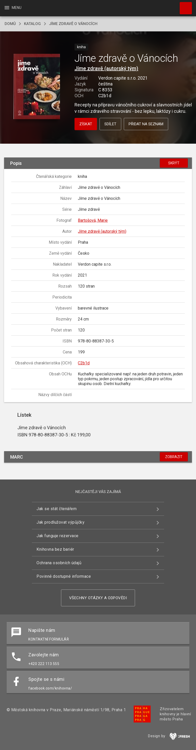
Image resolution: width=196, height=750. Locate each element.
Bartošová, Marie (93, 220)
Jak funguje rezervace (57, 535)
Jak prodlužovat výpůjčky (60, 522)
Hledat (183, 6)
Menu (12, 8)
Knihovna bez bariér (55, 549)
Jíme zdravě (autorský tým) (106, 68)
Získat (85, 124)
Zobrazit (173, 457)
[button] (36, 87)
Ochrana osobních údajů (58, 562)
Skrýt (173, 163)
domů (10, 23)
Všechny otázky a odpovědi (98, 598)
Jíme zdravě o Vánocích (73, 23)
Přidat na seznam (146, 124)
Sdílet (110, 124)
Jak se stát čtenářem (56, 508)
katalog (32, 23)
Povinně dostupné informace (63, 576)
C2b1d (84, 363)
